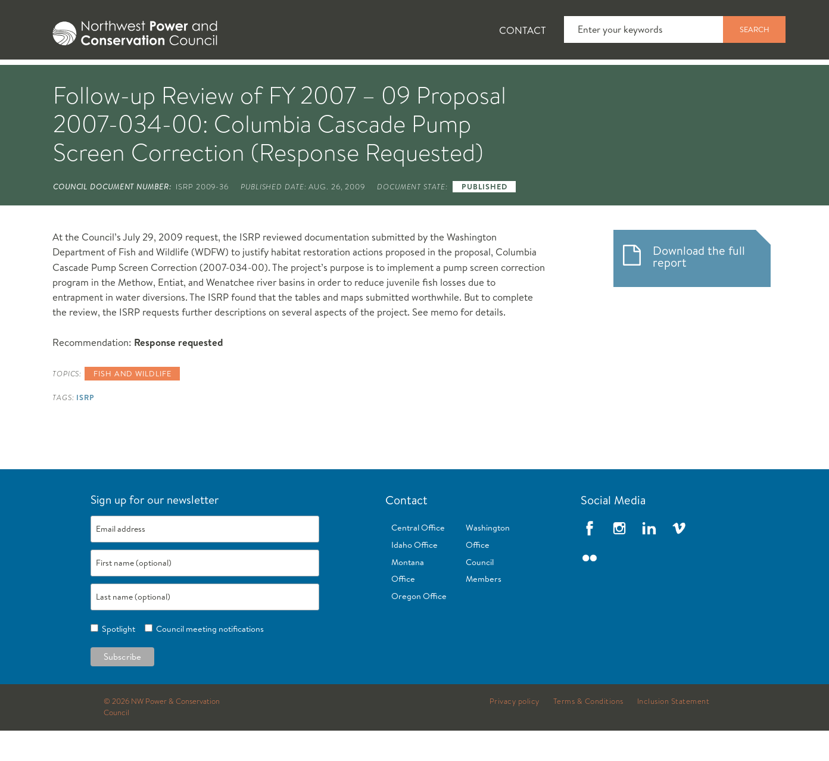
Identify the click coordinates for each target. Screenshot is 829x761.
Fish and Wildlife (233, 78)
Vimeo (679, 558)
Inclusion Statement (673, 731)
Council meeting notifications (208, 659)
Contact (522, 30)
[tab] (57, 77)
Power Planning (355, 78)
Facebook (590, 558)
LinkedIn (649, 558)
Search (754, 29)
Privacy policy (515, 731)
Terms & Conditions (588, 731)
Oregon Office (419, 626)
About (67, 78)
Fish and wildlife (132, 403)
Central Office (418, 558)
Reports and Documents (581, 78)
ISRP (85, 427)
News (136, 78)
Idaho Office (414, 575)
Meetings (459, 78)
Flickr (590, 588)
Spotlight (116, 659)
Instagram (619, 558)
